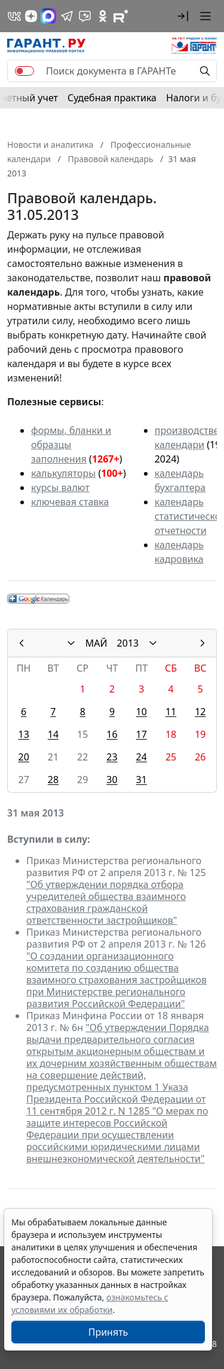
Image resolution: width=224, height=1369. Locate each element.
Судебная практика (112, 97)
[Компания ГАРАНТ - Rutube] (120, 16)
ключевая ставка (70, 501)
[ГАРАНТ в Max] (48, 16)
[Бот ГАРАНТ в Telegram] (85, 16)
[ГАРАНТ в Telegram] (67, 16)
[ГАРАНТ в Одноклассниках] (103, 16)
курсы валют (60, 487)
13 (23, 734)
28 (53, 779)
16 (111, 734)
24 (141, 756)
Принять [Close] (108, 1332)
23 (111, 756)
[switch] (24, 71)
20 (23, 756)
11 (170, 711)
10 (141, 711)
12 (200, 711)
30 (111, 779)
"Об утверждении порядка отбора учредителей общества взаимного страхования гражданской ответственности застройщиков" (106, 902)
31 (141, 779)
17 (141, 734)
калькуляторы (63, 473)
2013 (128, 643)
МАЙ (96, 643)
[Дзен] (31, 16)
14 (53, 734)
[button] (182, 16)
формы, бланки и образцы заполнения (71, 444)
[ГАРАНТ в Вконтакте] (14, 16)
